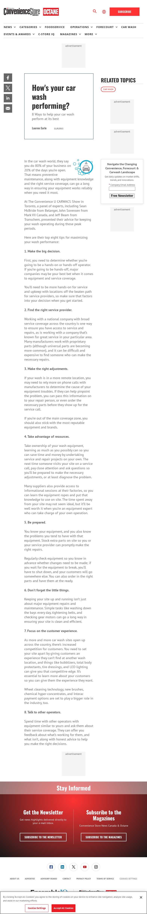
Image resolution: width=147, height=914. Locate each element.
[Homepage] (31, 11)
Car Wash (108, 89)
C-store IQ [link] (46, 34)
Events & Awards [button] (17, 34)
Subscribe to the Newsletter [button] (43, 837)
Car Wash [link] (128, 27)
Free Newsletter (122, 195)
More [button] (89, 34)
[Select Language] (104, 12)
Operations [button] (79, 27)
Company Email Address (122, 184)
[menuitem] (11, 27)
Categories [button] (28, 27)
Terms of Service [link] (105, 878)
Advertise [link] (30, 878)
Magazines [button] (68, 34)
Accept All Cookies (63, 908)
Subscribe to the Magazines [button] (104, 837)
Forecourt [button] (105, 27)
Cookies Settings (128, 879)
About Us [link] (14, 878)
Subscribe (124, 12)
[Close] (141, 897)
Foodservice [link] (55, 27)
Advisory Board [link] (49, 878)
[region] (73, 902)
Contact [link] (67, 878)
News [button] (8, 27)
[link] (8, 77)
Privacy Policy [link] (83, 878)
